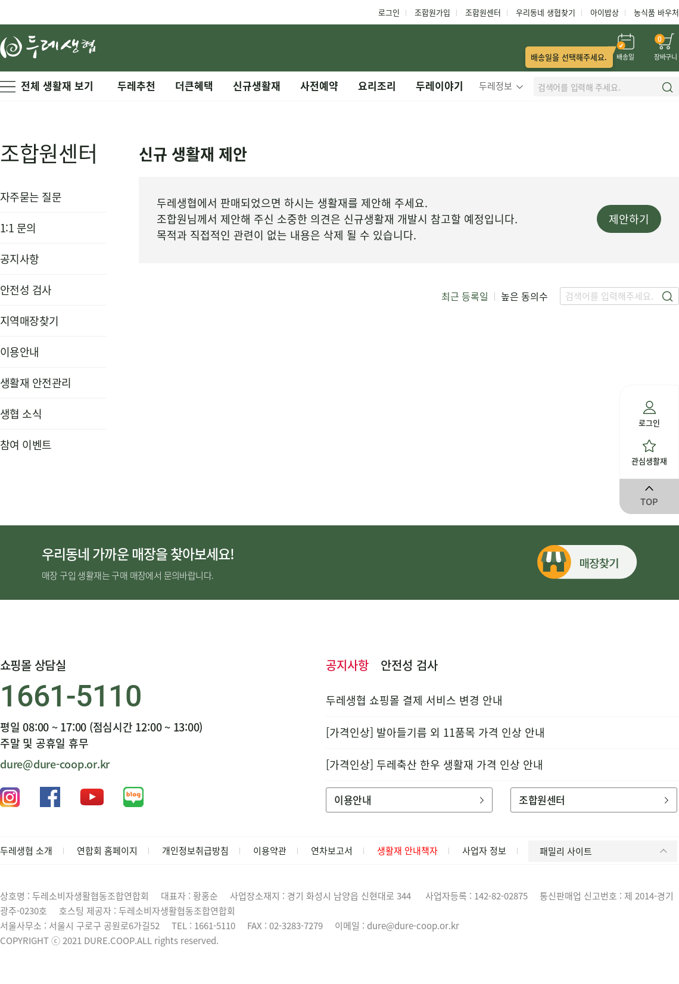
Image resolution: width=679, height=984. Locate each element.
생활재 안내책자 (407, 850)
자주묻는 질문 (30, 197)
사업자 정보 (484, 850)
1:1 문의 (18, 228)
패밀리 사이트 (605, 851)
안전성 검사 (26, 290)
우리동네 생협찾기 (545, 12)
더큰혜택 (194, 85)
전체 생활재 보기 (47, 85)
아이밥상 (604, 12)
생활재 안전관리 (35, 383)
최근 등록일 (464, 296)
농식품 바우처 (656, 12)
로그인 (389, 12)
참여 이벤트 (26, 445)
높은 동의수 (524, 296)
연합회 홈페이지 (107, 850)
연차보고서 (332, 850)
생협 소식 (21, 414)
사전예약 (319, 85)
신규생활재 (257, 85)
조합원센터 (483, 12)
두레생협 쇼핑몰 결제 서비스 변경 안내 (414, 700)
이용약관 (269, 850)
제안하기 (629, 219)
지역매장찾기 (29, 321)
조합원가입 (432, 12)
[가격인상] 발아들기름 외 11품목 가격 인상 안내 (435, 732)
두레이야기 (439, 85)
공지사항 (19, 259)
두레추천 (136, 85)
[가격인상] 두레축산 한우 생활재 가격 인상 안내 (434, 764)
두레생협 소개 (26, 850)
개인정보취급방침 (195, 850)
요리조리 (377, 85)
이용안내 (19, 352)
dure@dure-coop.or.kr (55, 764)
